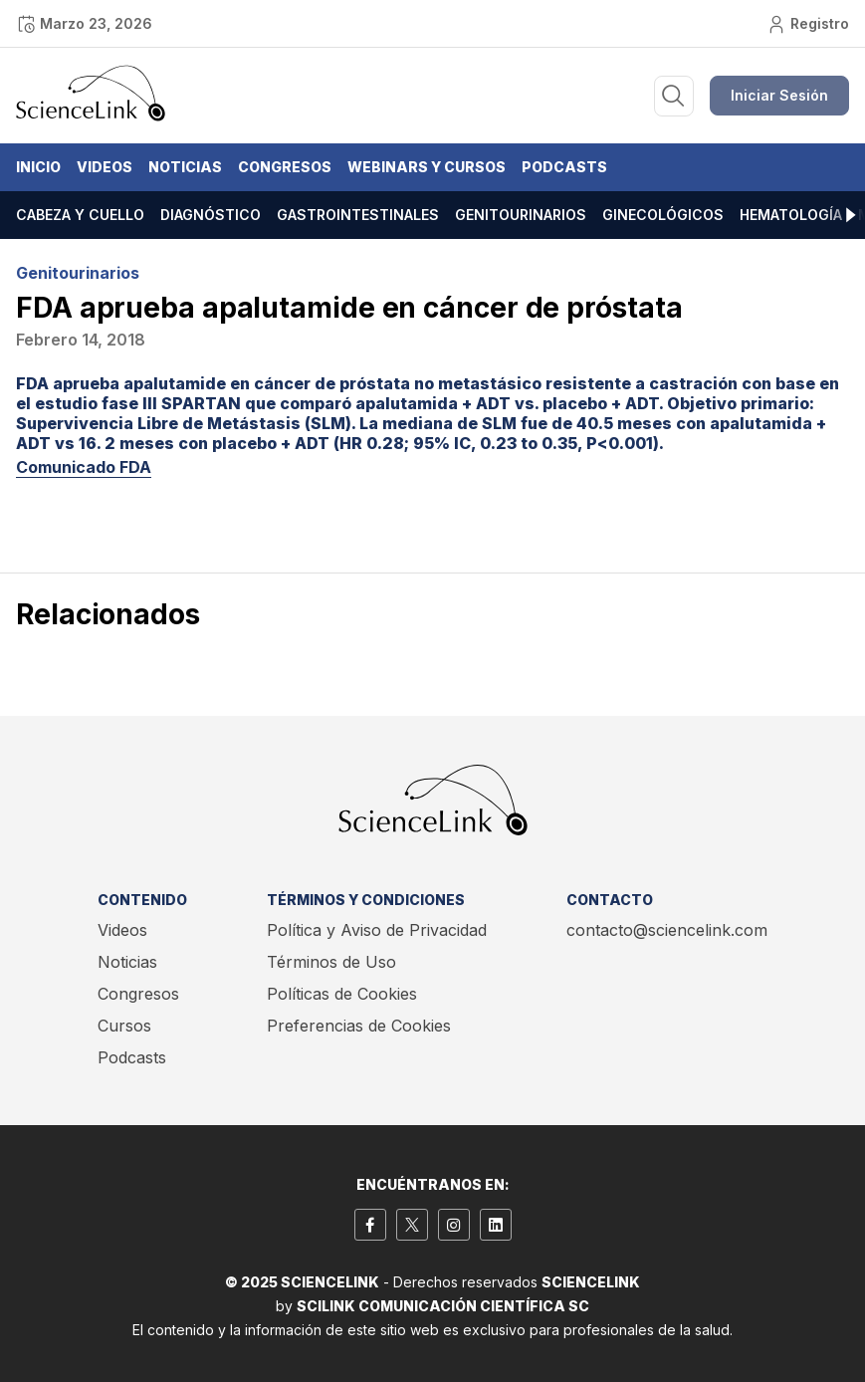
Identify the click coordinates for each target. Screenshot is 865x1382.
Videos (104, 166)
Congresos (284, 166)
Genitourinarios (520, 214)
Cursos (124, 1026)
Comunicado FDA (83, 467)
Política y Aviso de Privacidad (377, 930)
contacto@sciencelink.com (666, 930)
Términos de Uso (331, 962)
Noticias (185, 166)
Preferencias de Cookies (359, 1026)
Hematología (791, 214)
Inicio (38, 166)
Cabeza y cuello (80, 214)
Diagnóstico (210, 214)
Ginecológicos (663, 214)
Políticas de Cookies (342, 994)
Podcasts (564, 166)
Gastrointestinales (358, 214)
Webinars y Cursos (426, 166)
